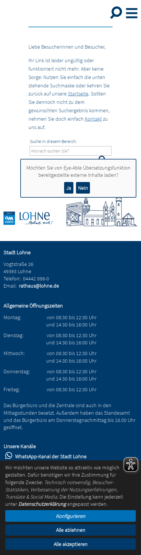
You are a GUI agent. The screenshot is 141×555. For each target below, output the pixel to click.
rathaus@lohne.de (39, 285)
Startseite (78, 93)
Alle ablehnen (70, 530)
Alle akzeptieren (71, 544)
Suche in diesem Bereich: (53, 141)
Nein (83, 188)
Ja (68, 188)
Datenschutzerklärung (42, 504)
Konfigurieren (70, 516)
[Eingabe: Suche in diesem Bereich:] (71, 151)
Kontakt (93, 118)
